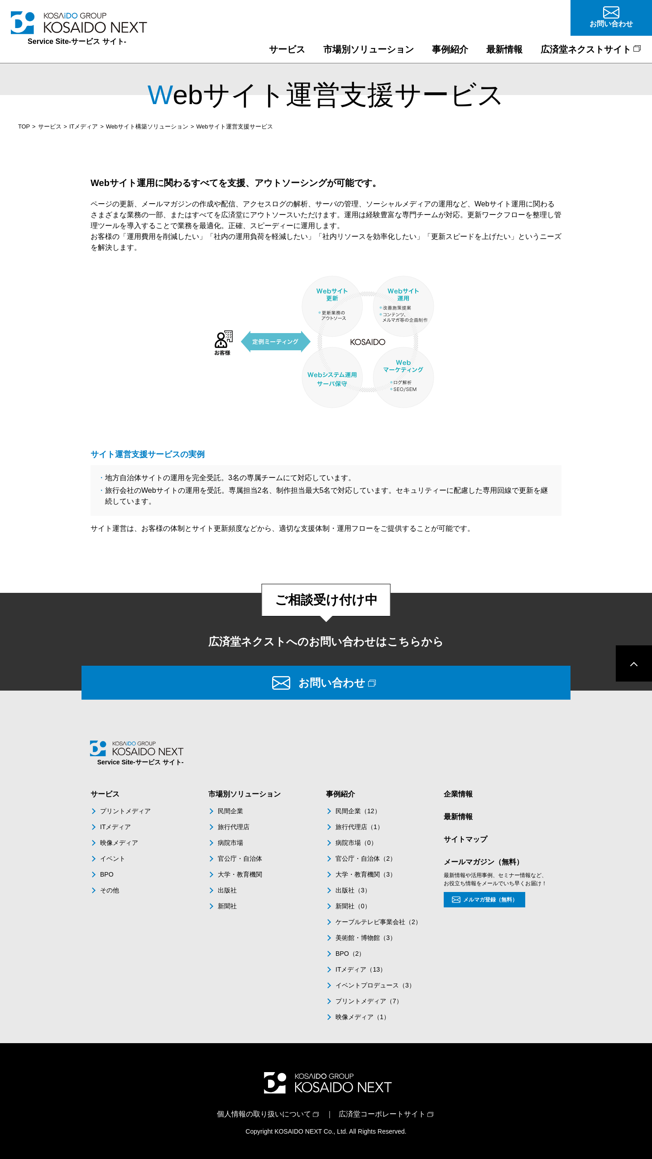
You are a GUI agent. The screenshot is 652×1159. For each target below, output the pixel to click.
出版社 (227, 890)
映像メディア (119, 842)
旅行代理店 (233, 826)
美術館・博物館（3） (366, 937)
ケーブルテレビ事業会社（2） (379, 921)
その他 (109, 890)
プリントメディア (125, 811)
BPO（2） (350, 953)
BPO (107, 874)
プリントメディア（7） (369, 1001)
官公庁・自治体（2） (366, 858)
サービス (50, 126)
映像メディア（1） (363, 1017)
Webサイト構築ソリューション (147, 126)
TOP (24, 126)
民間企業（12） (358, 811)
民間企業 (230, 811)
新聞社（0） (353, 906)
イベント (112, 858)
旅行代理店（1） (360, 826)
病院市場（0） (356, 842)
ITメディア (83, 126)
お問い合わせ (331, 683)
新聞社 (227, 906)
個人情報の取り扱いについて (264, 1114)
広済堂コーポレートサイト (382, 1114)
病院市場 (230, 842)
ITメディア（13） (361, 969)
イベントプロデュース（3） (375, 985)
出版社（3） (353, 890)
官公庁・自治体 (240, 858)
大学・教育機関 (240, 874)
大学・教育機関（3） (366, 874)
